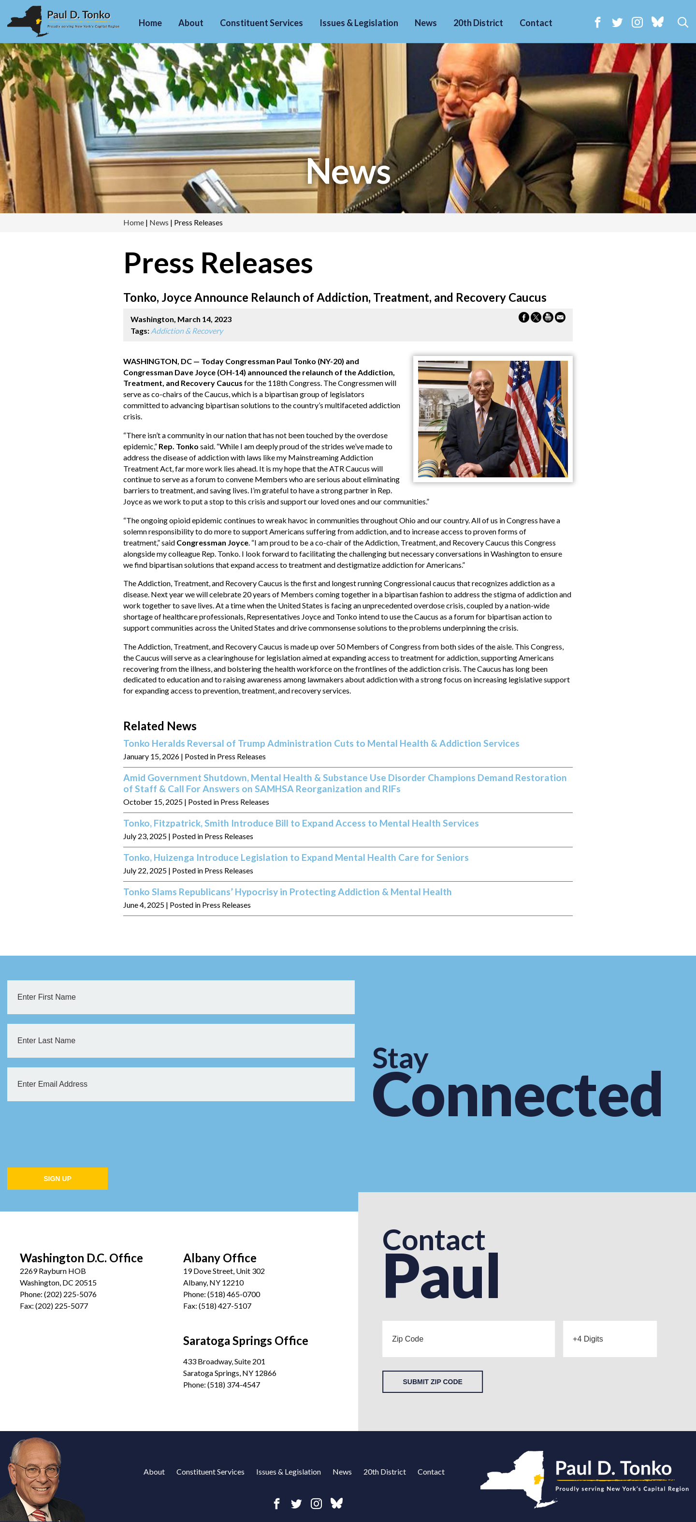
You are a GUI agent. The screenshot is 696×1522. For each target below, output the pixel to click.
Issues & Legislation (358, 22)
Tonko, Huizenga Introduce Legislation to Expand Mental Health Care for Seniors (296, 857)
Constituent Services (261, 22)
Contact (536, 22)
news (348, 170)
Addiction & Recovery (187, 330)
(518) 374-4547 (233, 1384)
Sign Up (58, 1178)
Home (150, 22)
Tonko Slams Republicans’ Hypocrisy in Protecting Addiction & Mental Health (287, 892)
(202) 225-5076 (70, 1294)
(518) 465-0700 (233, 1294)
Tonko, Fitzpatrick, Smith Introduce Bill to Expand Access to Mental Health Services (301, 823)
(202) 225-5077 (61, 1305)
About (190, 22)
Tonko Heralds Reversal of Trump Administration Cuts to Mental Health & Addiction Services (321, 743)
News (426, 22)
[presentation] (80, 1130)
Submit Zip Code (432, 1382)
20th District (478, 22)
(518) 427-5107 (225, 1305)
